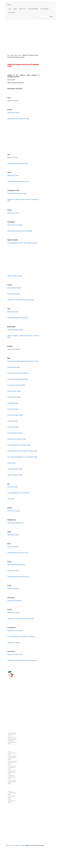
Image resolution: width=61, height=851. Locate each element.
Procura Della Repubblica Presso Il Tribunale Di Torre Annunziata (21, 636)
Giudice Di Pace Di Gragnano (13, 294)
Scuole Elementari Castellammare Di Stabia (12, 767)
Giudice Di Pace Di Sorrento (13, 612)
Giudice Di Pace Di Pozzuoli (13, 570)
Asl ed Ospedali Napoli (11, 797)
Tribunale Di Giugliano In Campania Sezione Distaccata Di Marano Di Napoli (23, 336)
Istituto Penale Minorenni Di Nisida (14, 433)
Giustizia (9, 5)
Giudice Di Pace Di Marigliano (13, 349)
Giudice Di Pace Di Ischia (12, 312)
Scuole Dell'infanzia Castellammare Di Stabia (12, 758)
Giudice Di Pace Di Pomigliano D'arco (15, 523)
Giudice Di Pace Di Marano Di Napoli (15, 330)
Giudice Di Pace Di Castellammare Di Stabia (16, 193)
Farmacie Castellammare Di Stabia (12, 793)
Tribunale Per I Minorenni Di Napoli (14, 475)
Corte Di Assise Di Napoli (12, 409)
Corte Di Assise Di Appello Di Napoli (15, 415)
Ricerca (51, 16)
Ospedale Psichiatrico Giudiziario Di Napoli (16, 439)
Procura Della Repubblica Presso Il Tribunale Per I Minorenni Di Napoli (22, 451)
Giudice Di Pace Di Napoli (12, 427)
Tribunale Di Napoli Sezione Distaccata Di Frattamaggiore (19, 231)
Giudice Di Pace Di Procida (13, 588)
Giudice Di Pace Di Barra (12, 421)
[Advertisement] (30, 32)
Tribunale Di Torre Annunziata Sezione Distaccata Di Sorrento (20, 618)
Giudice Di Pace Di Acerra (12, 100)
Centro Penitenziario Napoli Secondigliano (16, 385)
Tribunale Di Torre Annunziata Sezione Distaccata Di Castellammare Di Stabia (23, 200)
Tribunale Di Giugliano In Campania (14, 276)
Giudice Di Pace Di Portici (13, 547)
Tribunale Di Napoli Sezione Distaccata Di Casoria (18, 181)
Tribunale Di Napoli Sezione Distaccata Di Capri (17, 163)
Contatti (8, 845)
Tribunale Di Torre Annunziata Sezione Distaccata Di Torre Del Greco (22, 660)
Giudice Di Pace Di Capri (12, 157)
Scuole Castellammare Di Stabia (12, 753)
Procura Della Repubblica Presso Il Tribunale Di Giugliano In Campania (22, 243)
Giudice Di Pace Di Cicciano (13, 213)
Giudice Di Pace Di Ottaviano (13, 511)
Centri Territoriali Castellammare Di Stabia (12, 782)
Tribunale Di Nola (11, 499)
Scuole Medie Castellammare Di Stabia (12, 777)
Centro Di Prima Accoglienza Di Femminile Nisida (18, 373)
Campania (15, 55)
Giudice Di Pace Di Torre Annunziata (15, 630)
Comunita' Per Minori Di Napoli (14, 397)
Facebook (22, 845)
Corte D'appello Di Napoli (12, 403)
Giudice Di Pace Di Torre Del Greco (14, 654)
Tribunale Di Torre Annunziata (13, 642)
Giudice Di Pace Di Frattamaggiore (14, 225)
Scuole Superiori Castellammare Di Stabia (12, 772)
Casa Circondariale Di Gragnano (14, 288)
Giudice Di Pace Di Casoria (13, 175)
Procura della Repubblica (33, 9)
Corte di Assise (12, 12)
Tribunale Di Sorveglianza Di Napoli (14, 469)
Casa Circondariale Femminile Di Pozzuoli (16, 564)
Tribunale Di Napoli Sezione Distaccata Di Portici (17, 553)
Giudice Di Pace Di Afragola (13, 112)
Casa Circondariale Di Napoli (13, 367)
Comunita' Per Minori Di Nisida (14, 391)
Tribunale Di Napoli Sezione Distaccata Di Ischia (17, 317)
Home (10, 9)
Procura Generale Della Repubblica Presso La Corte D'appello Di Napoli (22, 457)
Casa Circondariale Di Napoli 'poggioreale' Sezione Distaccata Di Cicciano (23, 361)
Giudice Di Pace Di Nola (12, 487)
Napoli (19, 55)
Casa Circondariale (44, 9)
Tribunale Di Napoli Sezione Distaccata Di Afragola (18, 118)
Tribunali (15, 9)
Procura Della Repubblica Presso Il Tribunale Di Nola (18, 493)
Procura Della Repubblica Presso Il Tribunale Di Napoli (19, 445)
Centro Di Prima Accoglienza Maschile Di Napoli (17, 379)
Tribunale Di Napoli (11, 463)
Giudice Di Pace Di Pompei (13, 535)
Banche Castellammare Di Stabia (12, 801)
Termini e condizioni (15, 845)
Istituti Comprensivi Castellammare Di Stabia (12, 763)
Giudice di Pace (22, 9)
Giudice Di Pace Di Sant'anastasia (14, 600)
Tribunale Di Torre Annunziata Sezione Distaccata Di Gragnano (20, 300)
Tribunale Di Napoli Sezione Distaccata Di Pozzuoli (18, 576)
